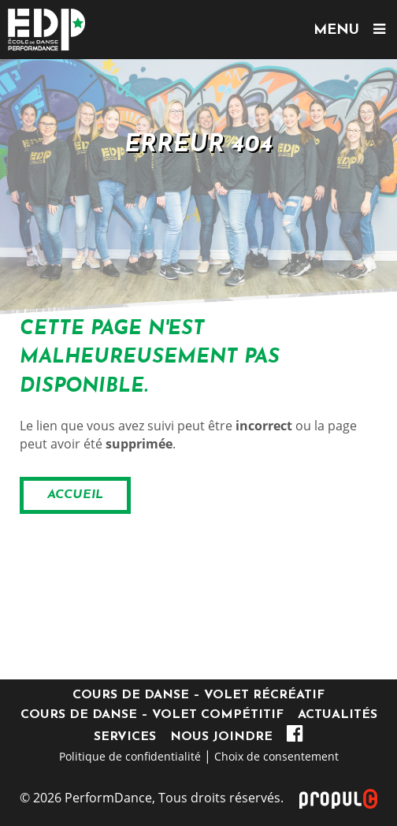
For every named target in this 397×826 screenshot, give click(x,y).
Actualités (337, 715)
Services (125, 737)
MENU (349, 30)
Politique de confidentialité (130, 756)
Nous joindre (221, 737)
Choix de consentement (276, 756)
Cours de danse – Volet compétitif (152, 715)
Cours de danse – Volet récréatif (198, 695)
